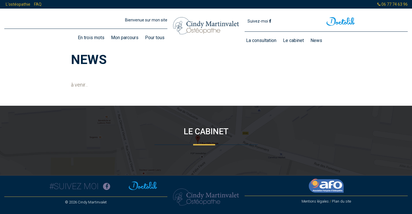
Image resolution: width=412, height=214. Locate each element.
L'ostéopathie (18, 4)
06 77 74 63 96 (392, 4)
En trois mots (91, 37)
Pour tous (155, 37)
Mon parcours (124, 37)
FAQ (37, 4)
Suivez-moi (259, 21)
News (316, 40)
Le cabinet (293, 40)
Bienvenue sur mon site (146, 20)
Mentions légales (315, 201)
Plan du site (341, 201)
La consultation (261, 40)
